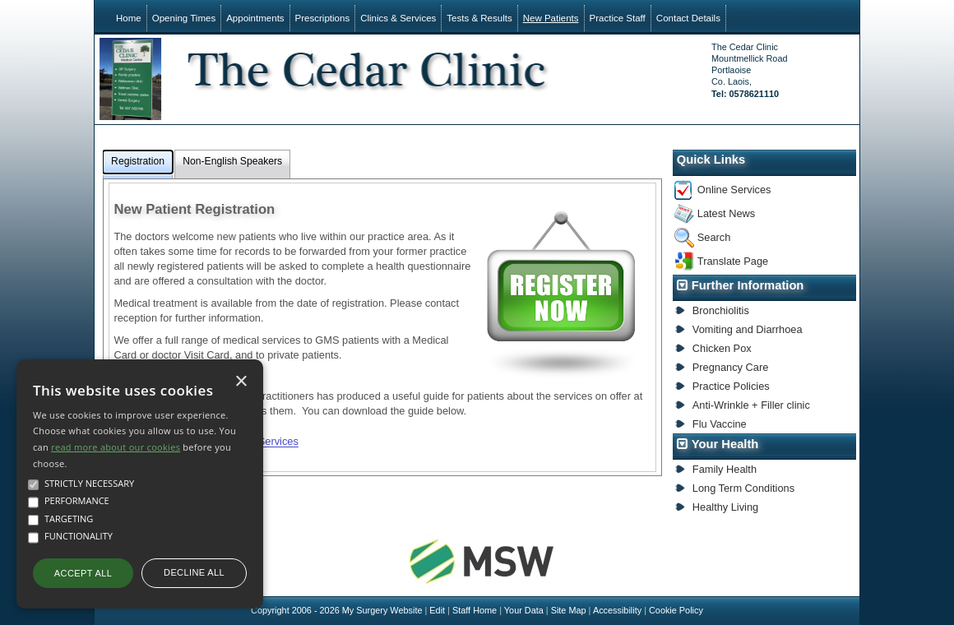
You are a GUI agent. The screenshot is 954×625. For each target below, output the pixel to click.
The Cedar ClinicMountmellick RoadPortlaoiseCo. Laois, (749, 70)
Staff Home (474, 610)
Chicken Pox (722, 348)
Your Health (725, 444)
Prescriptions (322, 18)
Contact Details (688, 18)
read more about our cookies (115, 447)
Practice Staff (618, 18)
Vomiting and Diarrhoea (747, 329)
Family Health (724, 469)
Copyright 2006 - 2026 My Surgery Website (336, 610)
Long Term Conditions (743, 488)
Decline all (194, 572)
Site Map (568, 610)
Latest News (726, 213)
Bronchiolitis (720, 310)
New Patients (551, 18)
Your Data (524, 610)
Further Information (748, 285)
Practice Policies (731, 386)
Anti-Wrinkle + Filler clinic (751, 405)
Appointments (255, 18)
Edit (437, 610)
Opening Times (183, 18)
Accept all (83, 573)
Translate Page (732, 261)
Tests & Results (479, 18)
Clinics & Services (398, 18)
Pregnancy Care (730, 367)
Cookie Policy (676, 610)
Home (128, 18)
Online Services (734, 189)
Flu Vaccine (719, 424)
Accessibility (617, 610)
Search (714, 237)
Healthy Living (725, 507)
